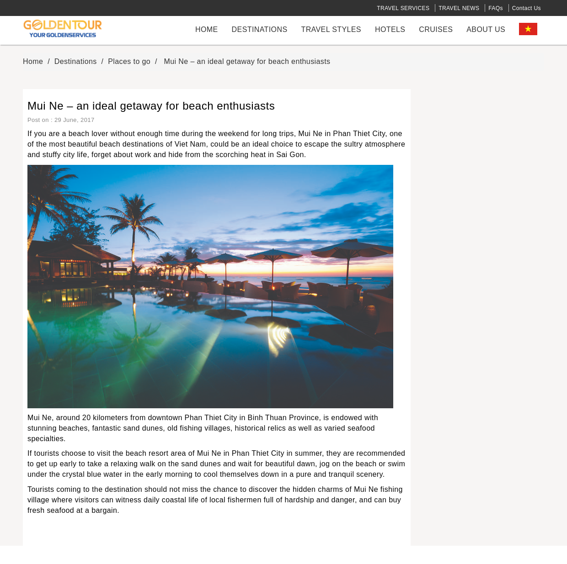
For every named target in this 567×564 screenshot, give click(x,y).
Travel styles (331, 29)
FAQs (495, 8)
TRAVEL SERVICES (403, 8)
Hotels (390, 29)
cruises (436, 29)
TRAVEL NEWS (459, 8)
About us (485, 29)
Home (206, 29)
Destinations (260, 29)
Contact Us (526, 8)
